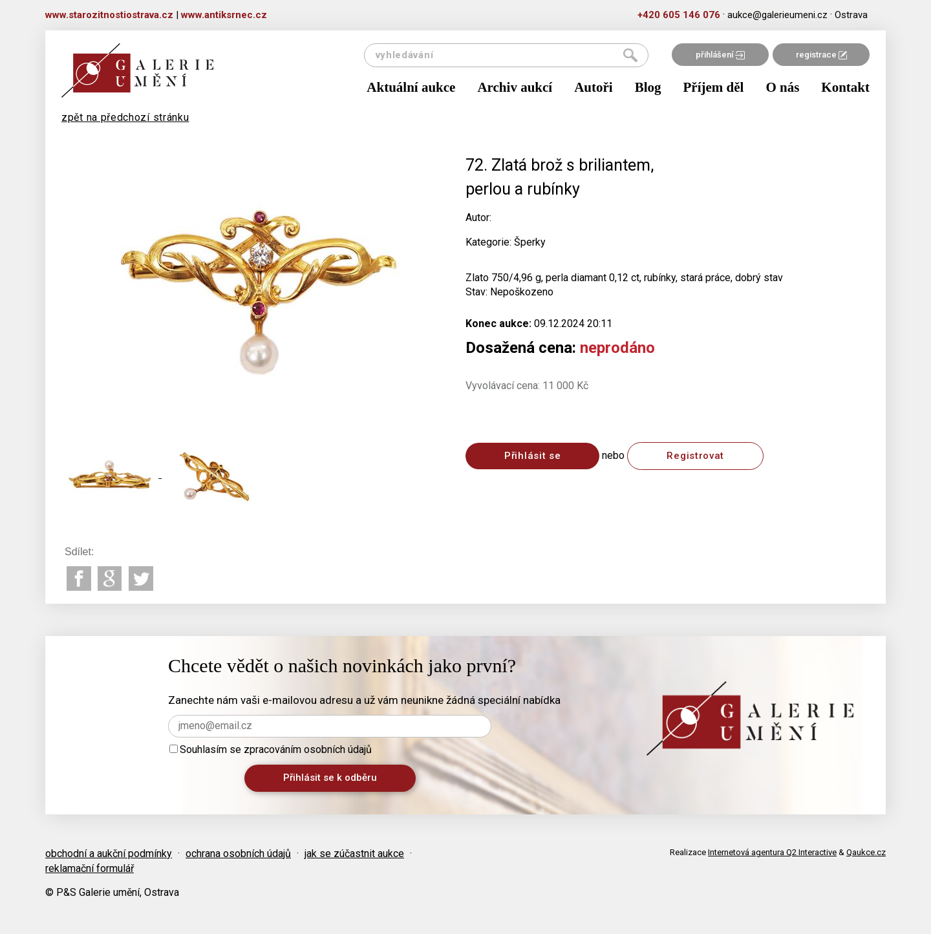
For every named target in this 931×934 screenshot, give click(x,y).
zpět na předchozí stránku (125, 117)
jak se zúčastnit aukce (354, 853)
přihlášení (720, 54)
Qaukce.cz (866, 852)
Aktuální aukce (411, 87)
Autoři (593, 87)
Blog (648, 87)
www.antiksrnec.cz (224, 15)
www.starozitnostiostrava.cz (109, 15)
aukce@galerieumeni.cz (777, 15)
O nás (782, 87)
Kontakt (845, 87)
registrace (821, 54)
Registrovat (695, 456)
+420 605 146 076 (678, 15)
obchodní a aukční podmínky (108, 853)
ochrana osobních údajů (238, 853)
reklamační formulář (89, 868)
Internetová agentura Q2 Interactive (772, 852)
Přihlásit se (532, 456)
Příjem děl (713, 87)
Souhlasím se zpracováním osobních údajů (270, 749)
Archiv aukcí (514, 87)
